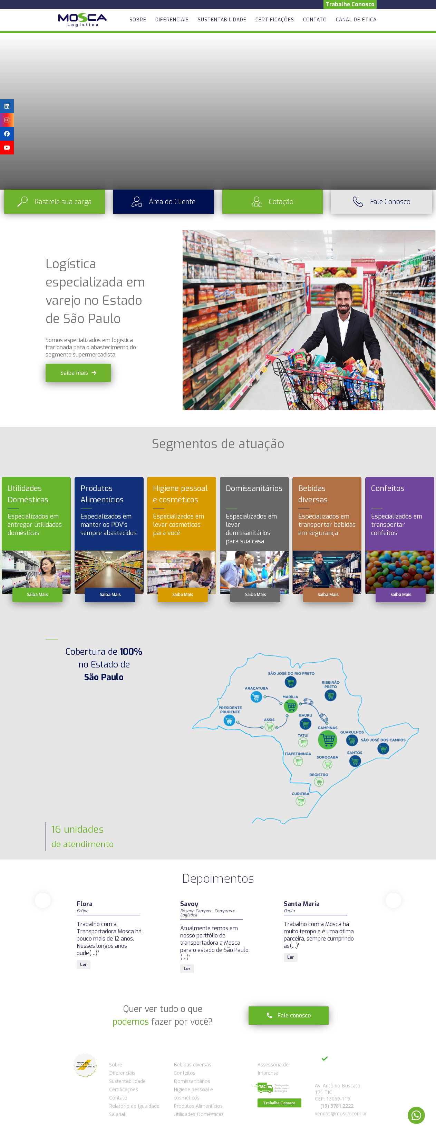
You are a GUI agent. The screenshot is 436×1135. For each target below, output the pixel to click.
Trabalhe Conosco (350, 4)
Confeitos (184, 1072)
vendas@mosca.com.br (341, 1113)
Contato (315, 20)
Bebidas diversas (192, 1064)
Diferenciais (172, 20)
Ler (83, 957)
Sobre (137, 20)
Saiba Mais (37, 594)
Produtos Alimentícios (198, 1106)
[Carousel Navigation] (218, 900)
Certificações (274, 20)
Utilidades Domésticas (199, 1114)
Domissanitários (192, 1081)
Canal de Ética (356, 20)
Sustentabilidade (222, 20)
